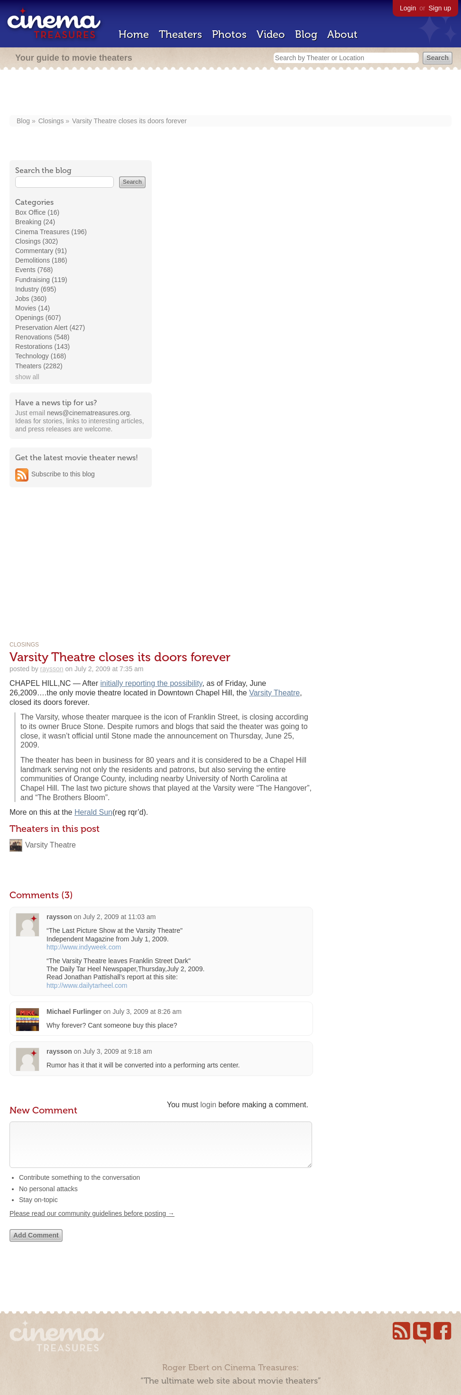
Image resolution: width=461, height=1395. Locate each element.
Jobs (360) (30, 298)
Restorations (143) (42, 346)
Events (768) (34, 270)
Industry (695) (35, 289)
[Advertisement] (231, 93)
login (208, 1105)
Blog (306, 34)
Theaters (180, 34)
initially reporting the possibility (151, 683)
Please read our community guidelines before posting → (92, 1223)
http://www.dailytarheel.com (86, 985)
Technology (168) (40, 356)
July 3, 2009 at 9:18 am (117, 1051)
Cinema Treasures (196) (51, 232)
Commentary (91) (41, 251)
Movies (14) (32, 308)
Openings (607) (38, 317)
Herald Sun (93, 812)
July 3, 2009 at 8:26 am (147, 1011)
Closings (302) (36, 241)
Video (271, 34)
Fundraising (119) (41, 279)
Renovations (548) (42, 337)
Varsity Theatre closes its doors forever (129, 121)
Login (408, 8)
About (342, 34)
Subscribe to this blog (63, 474)
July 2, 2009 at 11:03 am (119, 917)
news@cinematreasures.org (88, 413)
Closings (51, 121)
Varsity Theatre (274, 693)
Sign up (440, 8)
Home (134, 34)
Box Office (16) (37, 212)
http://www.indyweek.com (83, 947)
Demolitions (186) (41, 260)
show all (27, 377)
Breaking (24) (35, 222)
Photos (229, 34)
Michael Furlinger (74, 1011)
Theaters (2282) (39, 366)
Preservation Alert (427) (50, 327)
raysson (52, 669)
